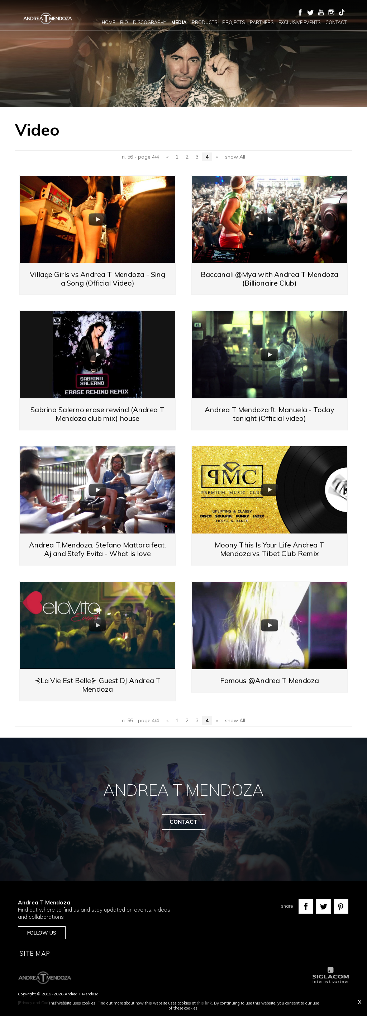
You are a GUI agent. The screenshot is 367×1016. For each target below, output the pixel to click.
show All (235, 157)
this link (204, 1003)
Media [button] (179, 22)
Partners (261, 22)
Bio (124, 22)
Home (108, 22)
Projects (233, 22)
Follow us (41, 933)
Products (204, 22)
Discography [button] (149, 22)
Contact (336, 22)
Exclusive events (299, 22)
